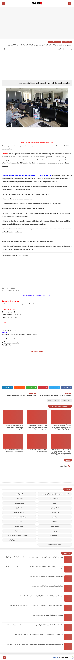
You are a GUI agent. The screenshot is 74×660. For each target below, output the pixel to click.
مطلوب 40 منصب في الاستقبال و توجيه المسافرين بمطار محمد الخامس (14, 427)
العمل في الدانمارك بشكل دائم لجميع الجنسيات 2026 (55, 494)
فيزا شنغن (54, 517)
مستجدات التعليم (19, 521)
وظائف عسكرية (19, 531)
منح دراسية (55, 531)
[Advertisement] (37, 23)
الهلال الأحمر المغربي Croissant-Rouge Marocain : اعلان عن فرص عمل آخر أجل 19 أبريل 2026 (61, 427)
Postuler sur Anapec (37, 351)
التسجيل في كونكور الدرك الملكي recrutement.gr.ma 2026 (48, 615)
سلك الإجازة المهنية (55, 508)
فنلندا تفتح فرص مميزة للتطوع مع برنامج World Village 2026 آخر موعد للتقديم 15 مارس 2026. (38, 634)
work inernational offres (54, 544)
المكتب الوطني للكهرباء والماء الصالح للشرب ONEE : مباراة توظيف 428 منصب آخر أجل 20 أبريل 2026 (36, 605)
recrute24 (55, 657)
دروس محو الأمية (19, 503)
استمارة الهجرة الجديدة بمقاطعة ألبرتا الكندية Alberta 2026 (47, 586)
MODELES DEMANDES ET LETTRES (19, 535)
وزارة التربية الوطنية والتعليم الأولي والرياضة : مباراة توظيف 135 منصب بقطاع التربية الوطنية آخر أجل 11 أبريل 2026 (33, 557)
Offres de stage (55, 540)
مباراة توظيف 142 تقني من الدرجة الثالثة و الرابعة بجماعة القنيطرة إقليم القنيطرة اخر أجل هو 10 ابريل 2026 (35, 644)
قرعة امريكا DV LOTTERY (19, 517)
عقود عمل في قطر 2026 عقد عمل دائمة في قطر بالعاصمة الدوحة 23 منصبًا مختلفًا (41, 595)
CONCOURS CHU (55, 535)
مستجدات (54, 521)
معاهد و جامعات (19, 526)
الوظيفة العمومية (54, 498)
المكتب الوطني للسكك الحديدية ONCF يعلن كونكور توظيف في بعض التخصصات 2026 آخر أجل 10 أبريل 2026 (35, 625)
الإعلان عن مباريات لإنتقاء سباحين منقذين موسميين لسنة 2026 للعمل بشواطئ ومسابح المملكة (37, 427)
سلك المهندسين (54, 512)
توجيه (54, 503)
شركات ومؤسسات (54, 41)
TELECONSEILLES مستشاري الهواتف (19, 540)
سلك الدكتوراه (19, 508)
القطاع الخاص (67, 41)
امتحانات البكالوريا (19, 498)
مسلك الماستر (54, 526)
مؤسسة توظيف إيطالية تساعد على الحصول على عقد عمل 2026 (46, 576)
